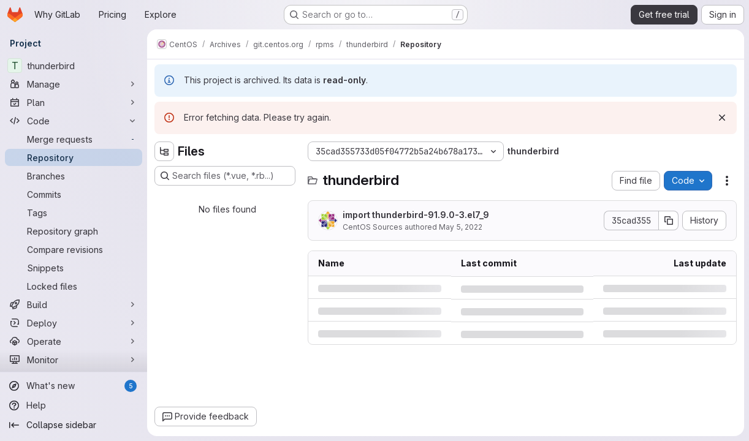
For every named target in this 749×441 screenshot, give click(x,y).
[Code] (73, 120)
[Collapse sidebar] (73, 425)
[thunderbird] (73, 65)
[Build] (73, 304)
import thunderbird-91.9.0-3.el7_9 (416, 214)
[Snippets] (73, 267)
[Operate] (73, 341)
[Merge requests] (73, 139)
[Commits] (73, 194)
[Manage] (73, 83)
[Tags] (73, 212)
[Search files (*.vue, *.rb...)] (224, 176)
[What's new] (73, 385)
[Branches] (73, 175)
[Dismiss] (722, 117)
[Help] (73, 405)
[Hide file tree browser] (164, 151)
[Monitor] (73, 359)
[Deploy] (73, 322)
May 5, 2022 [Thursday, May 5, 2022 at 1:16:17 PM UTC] (460, 227)
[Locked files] (73, 286)
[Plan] (73, 102)
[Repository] (73, 157)
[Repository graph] (73, 230)
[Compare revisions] (73, 249)
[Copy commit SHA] (669, 220)
